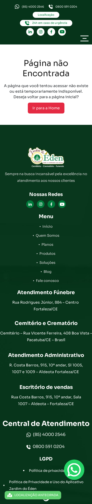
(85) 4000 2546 (29, 6)
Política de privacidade (49, 470)
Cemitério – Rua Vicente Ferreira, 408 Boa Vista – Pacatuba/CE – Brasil (46, 336)
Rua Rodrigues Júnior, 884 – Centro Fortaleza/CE (46, 306)
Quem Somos (47, 235)
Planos (47, 244)
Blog (47, 271)
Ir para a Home (46, 108)
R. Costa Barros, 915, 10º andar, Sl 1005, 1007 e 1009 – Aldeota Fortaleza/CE (46, 368)
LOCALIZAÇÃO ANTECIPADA (32, 495)
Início (47, 226)
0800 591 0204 (63, 7)
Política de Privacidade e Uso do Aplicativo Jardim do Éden (46, 485)
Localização (46, 14)
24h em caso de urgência (46, 23)
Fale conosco (47, 280)
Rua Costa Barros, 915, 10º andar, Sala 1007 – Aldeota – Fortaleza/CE (46, 400)
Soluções (47, 262)
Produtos (47, 253)
